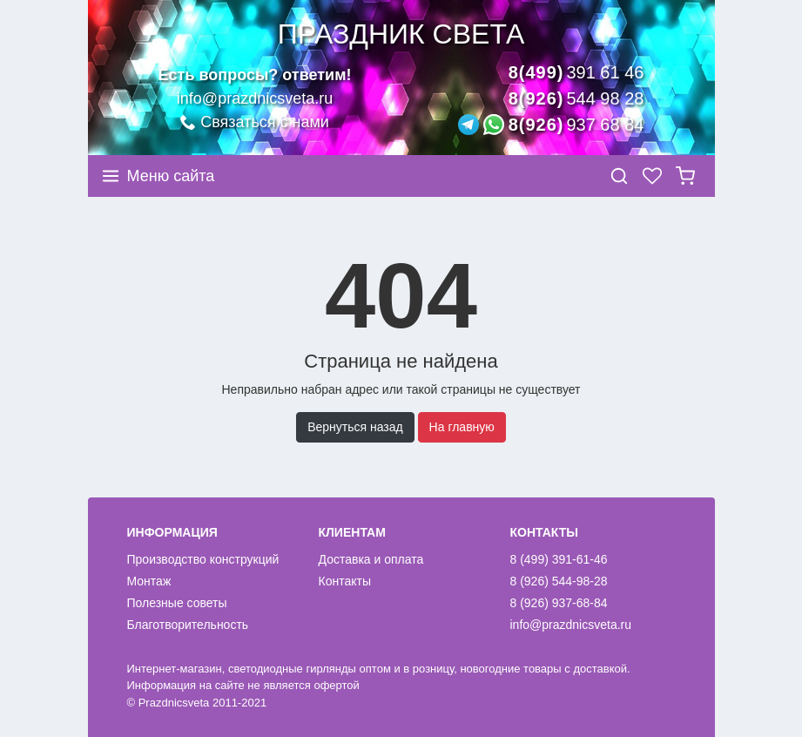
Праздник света (401, 34)
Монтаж (149, 581)
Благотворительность (188, 625)
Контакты (345, 581)
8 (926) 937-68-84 (559, 603)
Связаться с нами (254, 122)
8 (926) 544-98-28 (559, 581)
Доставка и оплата (371, 559)
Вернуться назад (355, 427)
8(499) (576, 72)
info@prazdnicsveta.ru (255, 98)
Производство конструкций (203, 559)
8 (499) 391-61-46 (559, 559)
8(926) (576, 98)
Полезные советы (177, 603)
